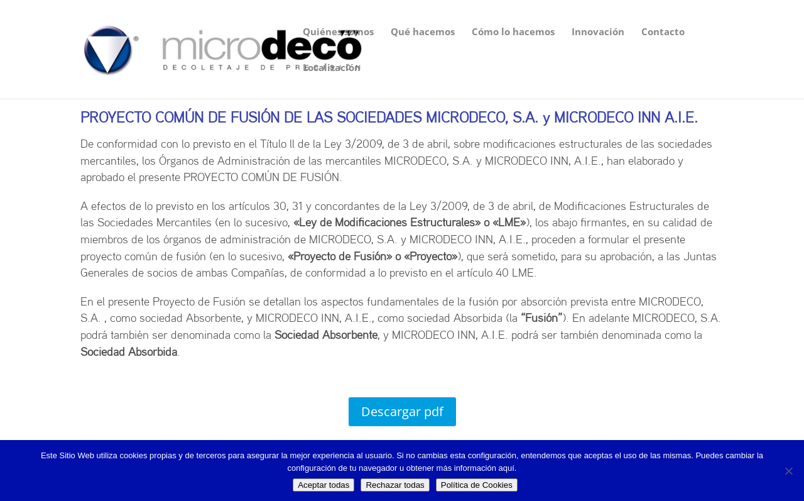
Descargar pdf (402, 411)
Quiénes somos (338, 32)
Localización (332, 68)
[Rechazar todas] (788, 471)
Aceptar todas (323, 485)
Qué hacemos (423, 32)
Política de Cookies (477, 485)
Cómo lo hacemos (513, 32)
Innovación (598, 32)
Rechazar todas (395, 485)
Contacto (663, 32)
